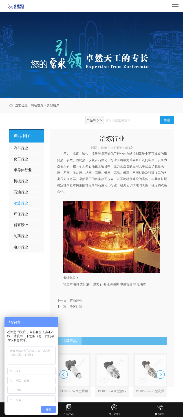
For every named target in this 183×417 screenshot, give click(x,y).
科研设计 (21, 225)
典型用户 (53, 105)
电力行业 (21, 247)
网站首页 (37, 105)
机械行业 (21, 181)
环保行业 (21, 214)
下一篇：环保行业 (69, 306)
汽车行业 (21, 148)
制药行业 (21, 236)
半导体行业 (23, 170)
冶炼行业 (21, 203)
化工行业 (21, 159)
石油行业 (21, 192)
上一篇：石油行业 (69, 301)
